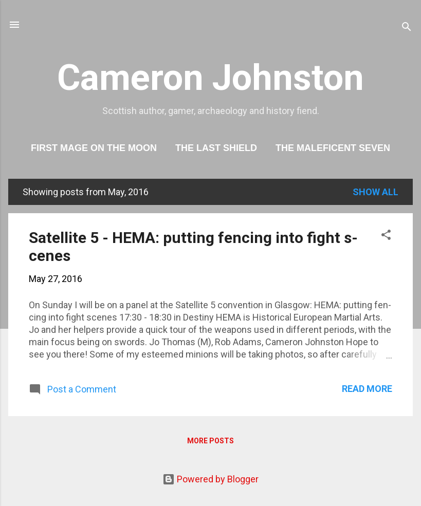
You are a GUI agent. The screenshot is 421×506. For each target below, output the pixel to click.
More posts (210, 441)
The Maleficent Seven (333, 148)
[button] (386, 236)
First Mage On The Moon (94, 148)
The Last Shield (216, 148)
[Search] (406, 28)
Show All (375, 191)
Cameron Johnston (210, 78)
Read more (367, 388)
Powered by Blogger (210, 479)
